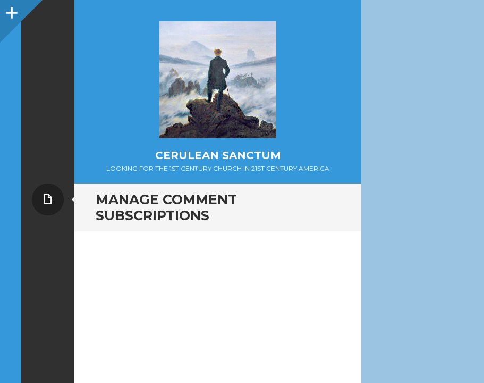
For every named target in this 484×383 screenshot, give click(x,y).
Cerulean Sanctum (218, 155)
